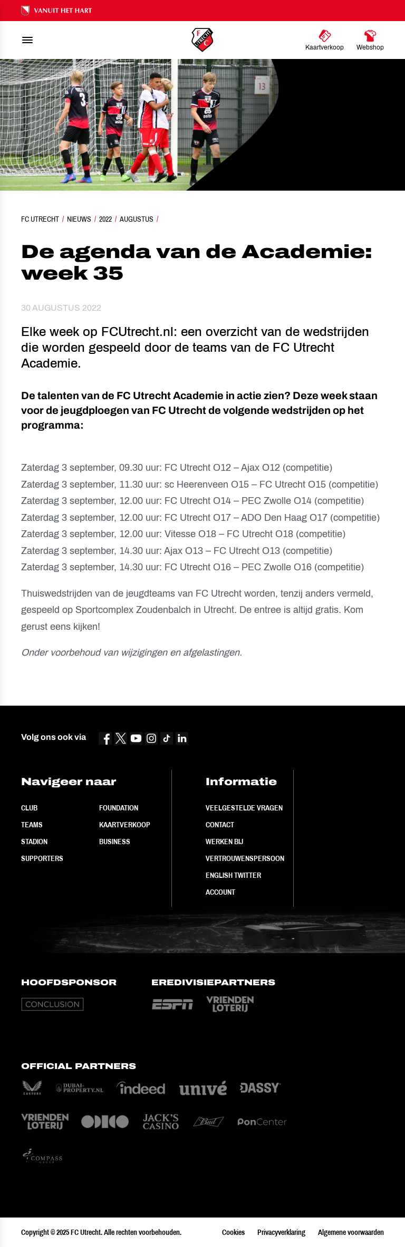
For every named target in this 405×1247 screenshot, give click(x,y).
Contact (220, 824)
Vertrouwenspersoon (245, 858)
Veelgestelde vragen (244, 808)
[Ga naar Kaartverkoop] (324, 40)
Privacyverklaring (281, 1232)
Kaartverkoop (124, 824)
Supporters (42, 858)
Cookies (233, 1232)
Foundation (118, 808)
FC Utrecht (40, 219)
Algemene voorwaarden (351, 1232)
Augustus (136, 219)
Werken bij (224, 841)
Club (29, 808)
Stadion (34, 841)
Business (114, 841)
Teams (32, 824)
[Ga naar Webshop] (370, 40)
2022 (105, 219)
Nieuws (79, 219)
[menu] (27, 40)
